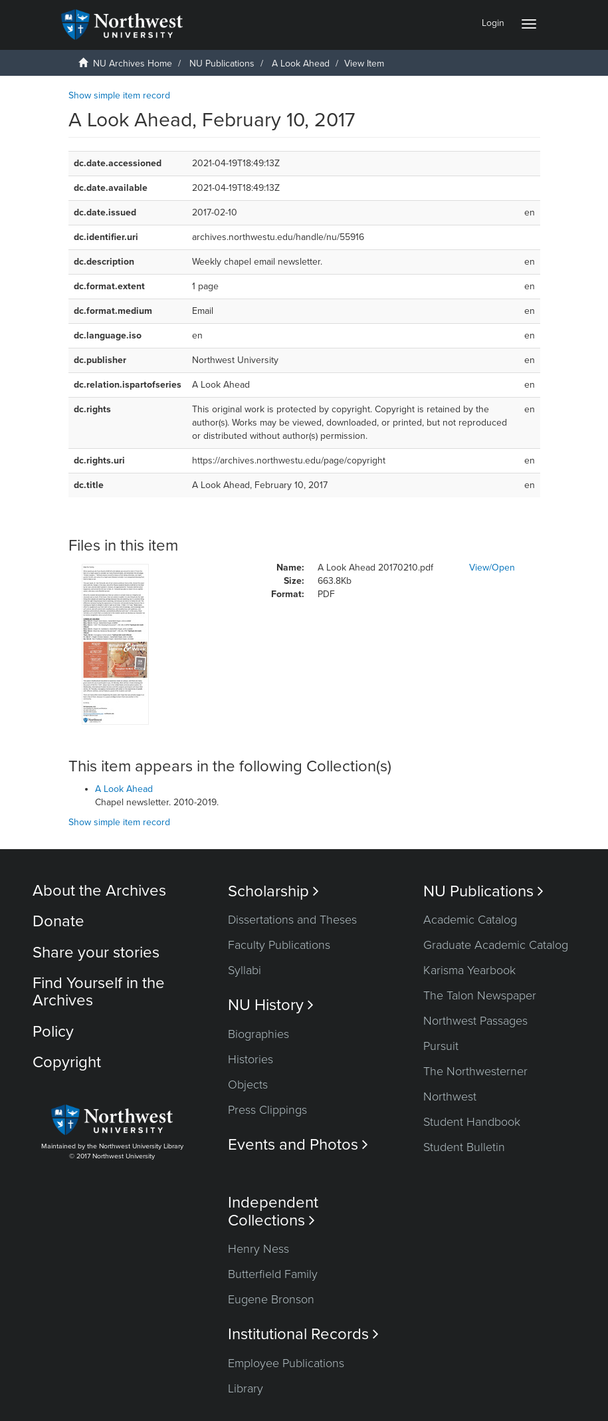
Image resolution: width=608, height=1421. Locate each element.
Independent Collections (273, 1211)
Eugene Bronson (271, 1299)
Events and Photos (298, 1144)
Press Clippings (267, 1109)
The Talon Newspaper (479, 995)
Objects (248, 1084)
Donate (58, 921)
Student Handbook (471, 1121)
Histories (250, 1059)
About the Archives (99, 890)
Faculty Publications (279, 945)
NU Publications (221, 63)
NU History (271, 1005)
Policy (53, 1031)
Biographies (258, 1034)
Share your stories (96, 952)
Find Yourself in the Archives (99, 991)
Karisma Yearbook (469, 970)
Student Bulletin (464, 1147)
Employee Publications (286, 1363)
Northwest (449, 1096)
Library (245, 1388)
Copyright (67, 1062)
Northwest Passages (475, 1020)
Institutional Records (303, 1334)
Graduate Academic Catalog (495, 945)
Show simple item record (119, 95)
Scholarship (273, 891)
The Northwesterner (475, 1071)
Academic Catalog (470, 919)
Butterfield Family (273, 1274)
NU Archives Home (132, 63)
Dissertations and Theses (292, 919)
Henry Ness (258, 1248)
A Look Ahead (301, 63)
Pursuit (440, 1046)
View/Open (492, 567)
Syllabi (244, 970)
